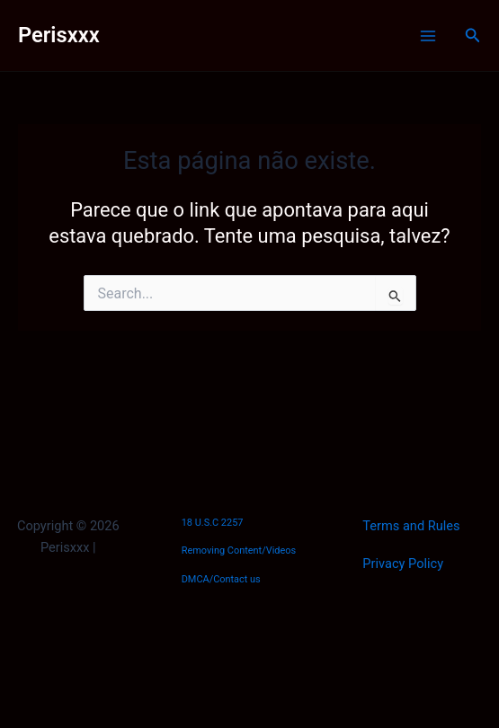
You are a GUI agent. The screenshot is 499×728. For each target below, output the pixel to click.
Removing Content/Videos (239, 550)
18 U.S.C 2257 (213, 522)
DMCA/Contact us (221, 579)
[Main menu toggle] (428, 36)
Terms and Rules (410, 526)
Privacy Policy (402, 563)
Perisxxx (59, 35)
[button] (473, 35)
